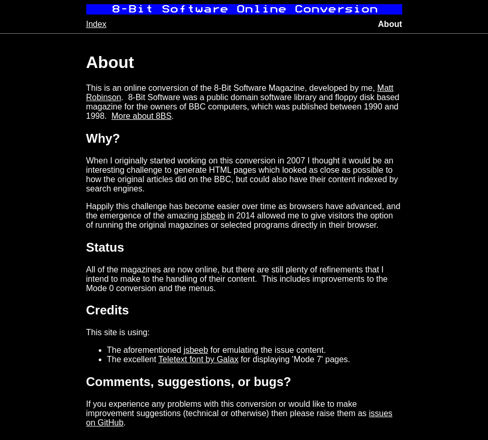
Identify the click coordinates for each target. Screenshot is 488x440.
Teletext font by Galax (199, 359)
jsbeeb (213, 215)
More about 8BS (141, 116)
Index (96, 24)
